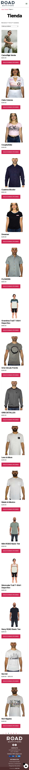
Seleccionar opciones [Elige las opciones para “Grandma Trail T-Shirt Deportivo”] (11, 330)
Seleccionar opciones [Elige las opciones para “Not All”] (11, 681)
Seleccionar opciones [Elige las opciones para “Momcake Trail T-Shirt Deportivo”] (11, 595)
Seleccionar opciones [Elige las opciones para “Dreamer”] (11, 241)
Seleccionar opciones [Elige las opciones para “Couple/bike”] (11, 152)
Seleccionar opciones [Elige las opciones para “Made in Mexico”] (11, 509)
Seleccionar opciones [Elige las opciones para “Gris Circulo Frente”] (11, 375)
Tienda (6, 9)
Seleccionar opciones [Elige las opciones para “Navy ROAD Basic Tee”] (11, 636)
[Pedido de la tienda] (9, 26)
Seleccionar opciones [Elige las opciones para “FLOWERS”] (11, 286)
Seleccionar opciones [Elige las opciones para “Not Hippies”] (11, 726)
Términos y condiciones (14, 763)
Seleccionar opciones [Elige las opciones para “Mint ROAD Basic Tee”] (11, 551)
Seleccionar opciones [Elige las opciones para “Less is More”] (11, 464)
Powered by (14, 768)
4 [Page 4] (13, 733)
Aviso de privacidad (14, 761)
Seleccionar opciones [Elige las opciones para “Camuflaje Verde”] (11, 62)
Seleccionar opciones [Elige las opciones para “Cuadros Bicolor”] (11, 196)
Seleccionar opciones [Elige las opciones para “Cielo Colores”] (11, 107)
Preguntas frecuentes (14, 766)
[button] (26, 3)
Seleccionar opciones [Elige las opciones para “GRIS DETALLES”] (11, 419)
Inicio (2, 9)
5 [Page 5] (16, 733)
